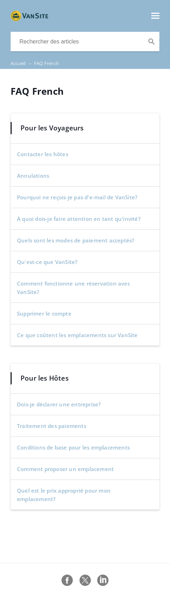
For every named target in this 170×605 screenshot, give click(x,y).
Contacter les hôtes (42, 154)
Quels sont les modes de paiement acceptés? (75, 240)
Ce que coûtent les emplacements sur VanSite (77, 335)
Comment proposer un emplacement (65, 468)
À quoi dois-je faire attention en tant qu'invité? (79, 218)
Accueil (22, 63)
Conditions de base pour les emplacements (73, 447)
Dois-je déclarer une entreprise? (59, 404)
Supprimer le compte (44, 313)
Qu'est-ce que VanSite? (47, 261)
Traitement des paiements (51, 425)
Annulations (33, 175)
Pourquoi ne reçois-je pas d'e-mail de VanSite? (77, 197)
